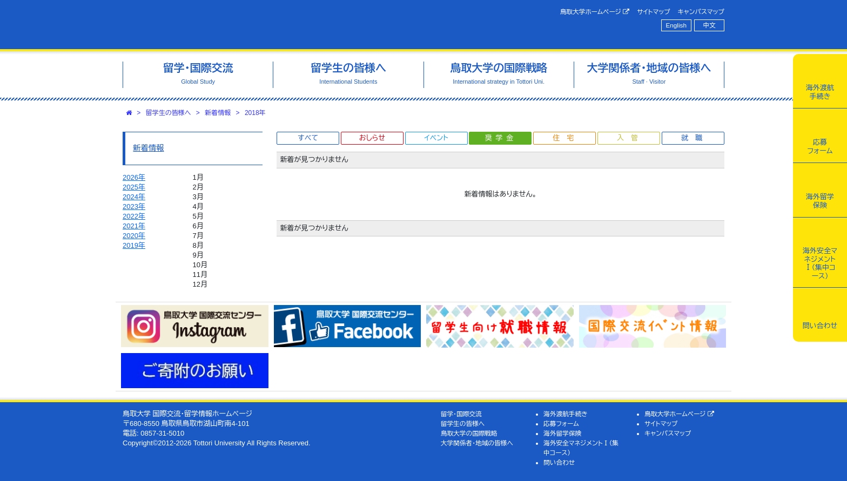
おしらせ (372, 138)
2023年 (134, 206)
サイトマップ (653, 11)
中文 (709, 25)
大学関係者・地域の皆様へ (477, 442)
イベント (436, 138)
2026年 (134, 177)
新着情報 (218, 113)
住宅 (567, 138)
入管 (631, 138)
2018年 (255, 113)
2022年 (134, 216)
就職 (695, 138)
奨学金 (501, 138)
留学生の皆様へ (168, 113)
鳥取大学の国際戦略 (469, 433)
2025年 (134, 187)
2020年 (134, 236)
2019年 (134, 245)
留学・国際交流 (461, 413)
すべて (308, 138)
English (676, 25)
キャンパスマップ (701, 11)
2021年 (134, 226)
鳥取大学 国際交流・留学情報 (274, 24)
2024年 (134, 197)
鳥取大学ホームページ (595, 12)
